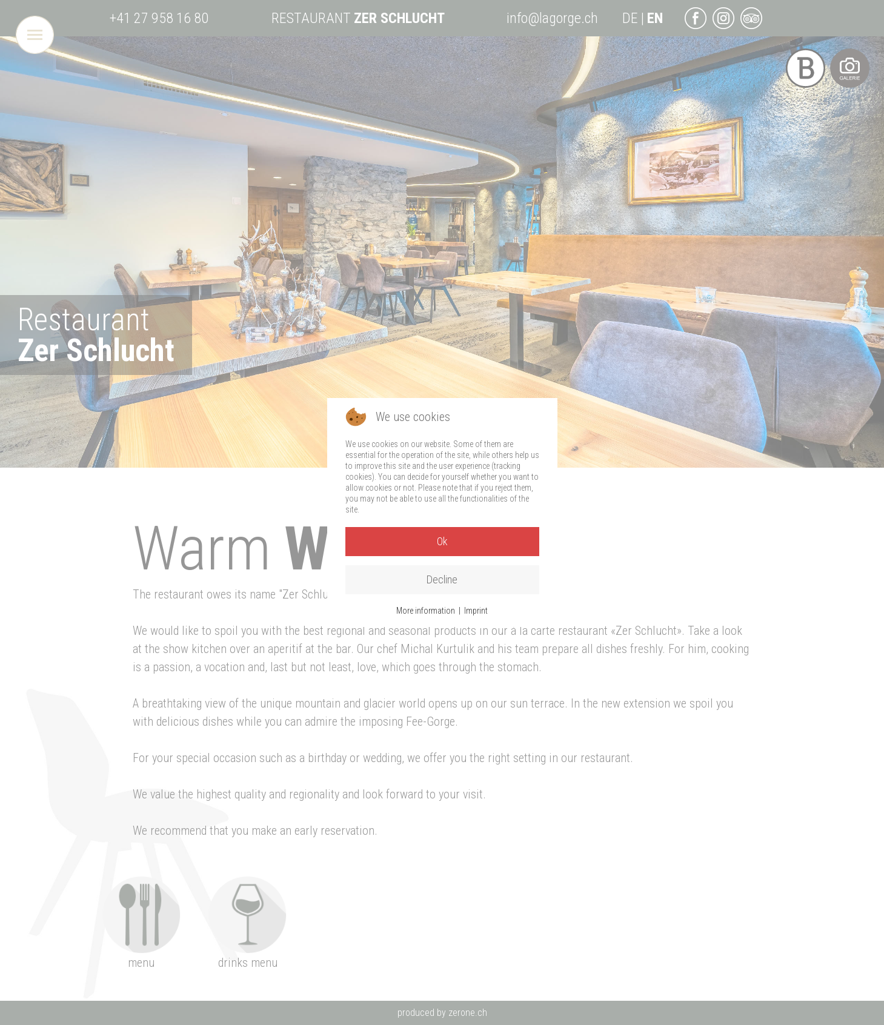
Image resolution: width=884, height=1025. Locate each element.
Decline (442, 579)
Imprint (476, 610)
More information (425, 610)
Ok (442, 541)
